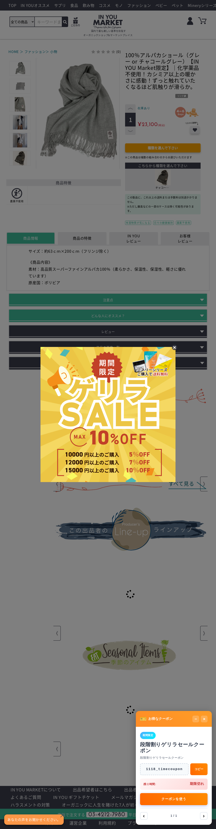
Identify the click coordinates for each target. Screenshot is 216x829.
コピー (198, 769)
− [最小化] (195, 719)
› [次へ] (204, 816)
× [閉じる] (204, 719)
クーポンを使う (173, 799)
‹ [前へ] (144, 816)
